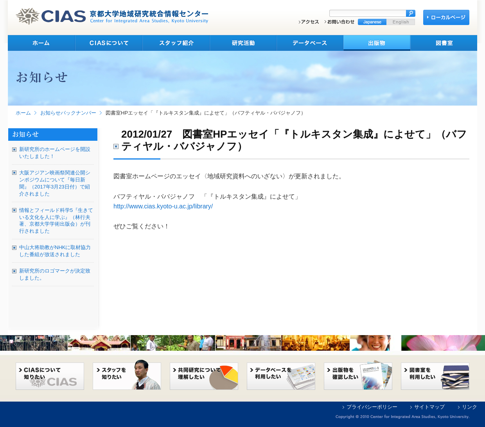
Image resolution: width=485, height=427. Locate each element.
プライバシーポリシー (372, 407)
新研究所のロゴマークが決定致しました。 (54, 274)
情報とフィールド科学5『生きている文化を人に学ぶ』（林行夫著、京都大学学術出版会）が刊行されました (56, 220)
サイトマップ (429, 407)
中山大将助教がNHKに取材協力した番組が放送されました (55, 250)
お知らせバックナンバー (68, 113)
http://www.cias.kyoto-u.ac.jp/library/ (163, 206)
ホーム (23, 113)
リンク (469, 407)
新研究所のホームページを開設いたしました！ (54, 152)
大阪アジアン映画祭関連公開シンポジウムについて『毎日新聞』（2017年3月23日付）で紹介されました (54, 183)
